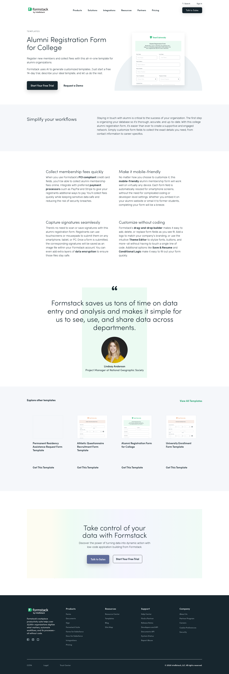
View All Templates (191, 401)
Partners (141, 10)
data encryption (85, 251)
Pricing (155, 10)
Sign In (199, 3)
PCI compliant (87, 177)
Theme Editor (138, 239)
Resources (126, 10)
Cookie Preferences (187, 627)
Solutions (92, 10)
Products (77, 10)
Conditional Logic (130, 251)
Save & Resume (162, 247)
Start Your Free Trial (42, 85)
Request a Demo (73, 85)
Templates (33, 31)
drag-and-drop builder (148, 228)
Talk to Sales (192, 10)
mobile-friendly (129, 181)
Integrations (109, 10)
